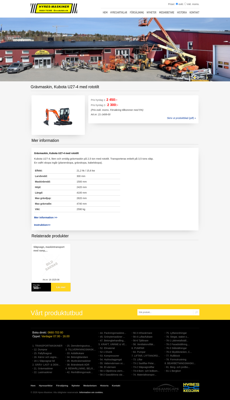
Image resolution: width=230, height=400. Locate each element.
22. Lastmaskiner (43, 372)
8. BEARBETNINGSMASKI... (180, 363)
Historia (182, 12)
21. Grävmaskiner (43, 368)
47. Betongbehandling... (113, 340)
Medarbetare (166, 12)
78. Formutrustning (176, 359)
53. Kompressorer (109, 355)
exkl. (180, 4)
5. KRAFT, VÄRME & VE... (112, 344)
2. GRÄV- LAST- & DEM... (46, 364)
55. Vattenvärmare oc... (112, 363)
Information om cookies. (91, 392)
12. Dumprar (40, 349)
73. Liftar (137, 359)
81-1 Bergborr (173, 370)
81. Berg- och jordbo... (178, 367)
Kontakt (194, 12)
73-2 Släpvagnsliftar (143, 367)
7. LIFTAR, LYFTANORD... (146, 355)
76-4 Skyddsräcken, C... (179, 352)
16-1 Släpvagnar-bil (44, 361)
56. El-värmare (108, 367)
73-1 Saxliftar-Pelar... (144, 363)
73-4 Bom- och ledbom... (146, 370)
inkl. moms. (191, 4)
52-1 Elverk (106, 352)
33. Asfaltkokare (75, 353)
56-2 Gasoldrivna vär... (112, 374)
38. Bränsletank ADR (78, 364)
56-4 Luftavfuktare (143, 336)
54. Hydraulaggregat (111, 359)
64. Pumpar (139, 352)
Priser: (172, 4)
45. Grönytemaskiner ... (112, 336)
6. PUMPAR (138, 348)
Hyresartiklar (118, 12)
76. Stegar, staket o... (177, 336)
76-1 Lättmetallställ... (177, 340)
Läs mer (61, 287)
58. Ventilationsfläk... (144, 344)
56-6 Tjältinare (140, 340)
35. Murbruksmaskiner (79, 361)
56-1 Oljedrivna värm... (112, 370)
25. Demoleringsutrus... (79, 345)
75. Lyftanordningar (176, 333)
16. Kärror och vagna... (46, 357)
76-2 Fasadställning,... (178, 344)
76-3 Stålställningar (176, 348)
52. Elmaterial (107, 348)
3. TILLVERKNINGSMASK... (80, 349)
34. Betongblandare (77, 357)
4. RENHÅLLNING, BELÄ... (80, 368)
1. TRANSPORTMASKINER (47, 345)
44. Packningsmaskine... (113, 333)
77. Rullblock (173, 355)
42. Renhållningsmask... (80, 372)
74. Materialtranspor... (144, 374)
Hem (105, 12)
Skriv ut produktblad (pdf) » (181, 118)
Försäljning (137, 12)
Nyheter (151, 12)
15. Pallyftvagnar (43, 353)
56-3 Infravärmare (142, 333)
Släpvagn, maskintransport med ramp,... (48, 249)
